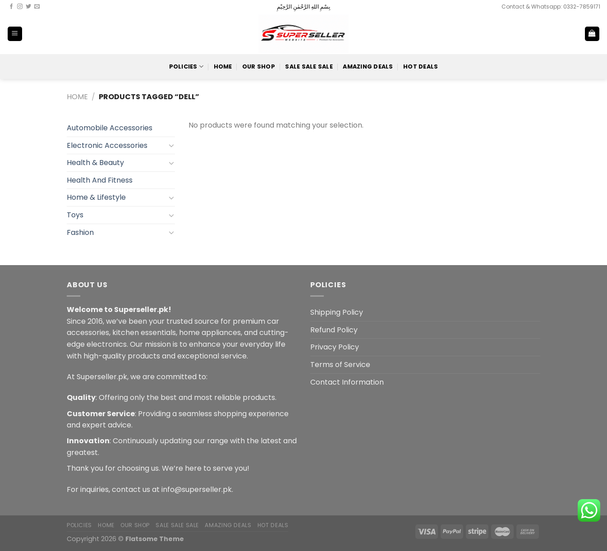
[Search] (562, 34)
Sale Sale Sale (309, 66)
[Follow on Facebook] (11, 7)
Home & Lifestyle (96, 197)
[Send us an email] (37, 7)
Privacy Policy (334, 347)
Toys (75, 215)
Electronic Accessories (107, 145)
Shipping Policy (336, 312)
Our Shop (258, 66)
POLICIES (186, 66)
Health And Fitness (100, 180)
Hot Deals (420, 66)
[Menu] (15, 34)
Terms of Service (340, 364)
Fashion (80, 232)
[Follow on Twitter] (28, 7)
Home (223, 66)
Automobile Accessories (109, 128)
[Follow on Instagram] (20, 7)
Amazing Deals (368, 66)
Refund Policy (334, 330)
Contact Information (347, 382)
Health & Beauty (95, 162)
